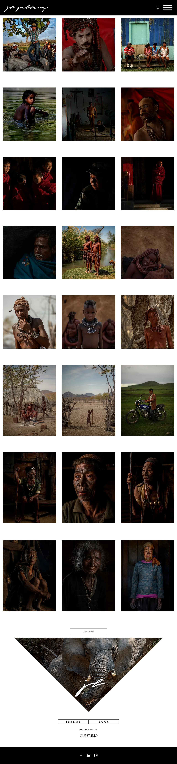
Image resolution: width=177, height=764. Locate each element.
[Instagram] (96, 755)
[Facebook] (81, 755)
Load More (88, 631)
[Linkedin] (88, 755)
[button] (167, 7)
